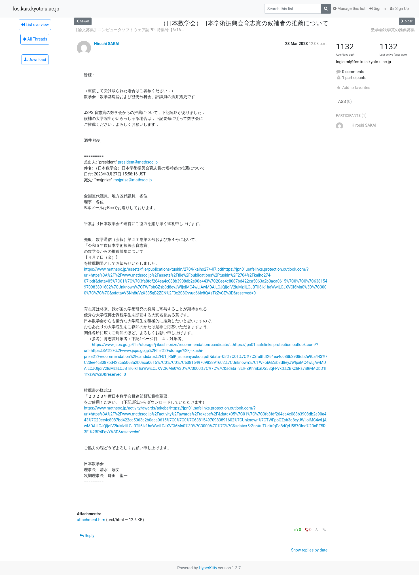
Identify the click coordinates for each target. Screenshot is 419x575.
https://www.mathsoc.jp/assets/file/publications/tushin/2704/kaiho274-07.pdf (153, 269)
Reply (87, 535)
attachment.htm (91, 519)
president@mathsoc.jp (138, 162)
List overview (35, 24)
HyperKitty (208, 568)
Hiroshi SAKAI (106, 43)
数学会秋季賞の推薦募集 (393, 29)
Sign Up (399, 8)
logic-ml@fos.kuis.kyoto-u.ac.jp (363, 62)
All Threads (35, 39)
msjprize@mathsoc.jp (132, 180)
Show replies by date (309, 550)
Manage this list (349, 8)
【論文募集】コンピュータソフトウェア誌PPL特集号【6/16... (129, 29)
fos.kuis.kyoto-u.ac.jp (35, 9)
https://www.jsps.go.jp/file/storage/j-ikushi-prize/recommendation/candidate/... (162, 344)
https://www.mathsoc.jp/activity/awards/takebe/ (127, 408)
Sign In (377, 8)
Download (35, 59)
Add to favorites (353, 87)
